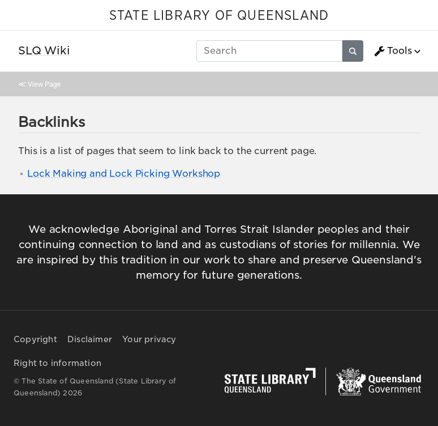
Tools (392, 51)
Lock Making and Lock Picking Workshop (123, 173)
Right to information (57, 363)
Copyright (35, 339)
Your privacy (149, 339)
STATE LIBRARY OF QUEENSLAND (219, 16)
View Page (44, 84)
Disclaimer (89, 339)
